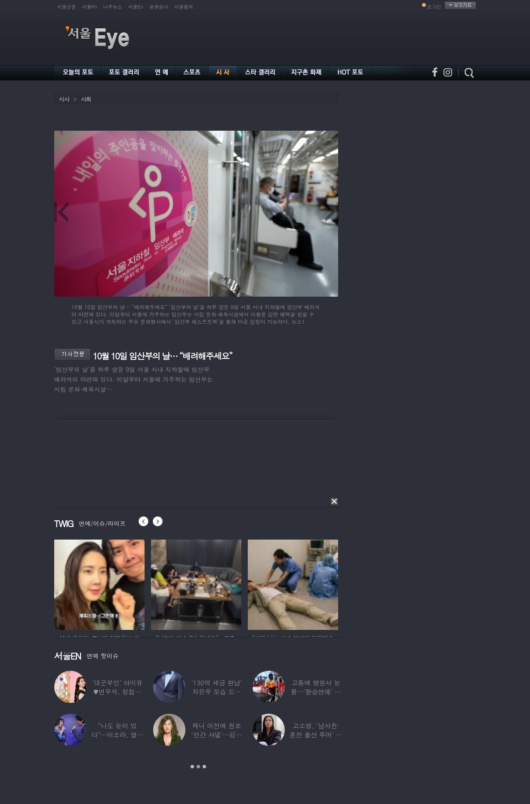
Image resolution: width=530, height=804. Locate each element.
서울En (135, 6)
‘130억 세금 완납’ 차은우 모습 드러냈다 (216, 691)
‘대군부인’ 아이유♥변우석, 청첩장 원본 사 (117, 691)
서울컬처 (183, 6)
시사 (64, 99)
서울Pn (89, 6)
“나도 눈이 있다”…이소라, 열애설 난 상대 (117, 734)
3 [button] (204, 766)
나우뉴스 (112, 6)
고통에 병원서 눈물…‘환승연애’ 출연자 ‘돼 (315, 691)
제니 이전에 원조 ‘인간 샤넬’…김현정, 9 (216, 734)
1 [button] (192, 766)
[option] (99, 583)
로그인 (434, 6)
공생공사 (158, 6)
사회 (86, 99)
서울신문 (66, 6)
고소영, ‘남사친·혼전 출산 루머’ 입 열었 (315, 734)
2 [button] (198, 766)
